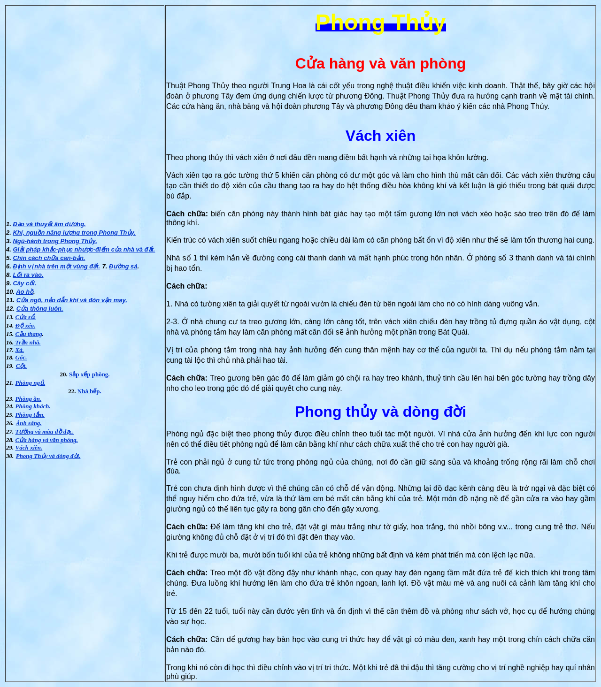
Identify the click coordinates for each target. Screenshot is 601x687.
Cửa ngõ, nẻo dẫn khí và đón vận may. (71, 300)
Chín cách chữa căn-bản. (49, 257)
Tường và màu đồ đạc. (44, 431)
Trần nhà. (27, 342)
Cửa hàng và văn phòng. (46, 439)
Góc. (21, 357)
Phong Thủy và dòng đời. (48, 455)
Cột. (21, 365)
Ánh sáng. (29, 423)
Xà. (19, 349)
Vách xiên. (29, 447)
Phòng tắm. (30, 414)
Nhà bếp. (89, 391)
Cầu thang (28, 333)
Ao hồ (24, 291)
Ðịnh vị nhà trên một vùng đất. (56, 266)
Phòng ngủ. (30, 382)
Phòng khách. (33, 406)
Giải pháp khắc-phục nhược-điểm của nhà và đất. (84, 249)
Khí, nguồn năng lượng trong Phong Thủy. (74, 232)
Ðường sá (123, 266)
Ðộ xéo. (25, 325)
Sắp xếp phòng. (89, 374)
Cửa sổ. (25, 317)
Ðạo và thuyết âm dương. (49, 224)
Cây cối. (24, 283)
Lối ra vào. (28, 274)
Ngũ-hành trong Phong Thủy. (55, 240)
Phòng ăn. (28, 398)
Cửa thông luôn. (39, 308)
